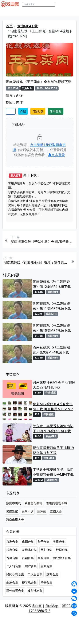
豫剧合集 (28, 542)
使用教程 (56, 111)
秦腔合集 (43, 558)
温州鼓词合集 (15, 591)
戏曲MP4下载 (27, 26)
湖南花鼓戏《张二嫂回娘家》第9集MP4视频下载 (51, 350)
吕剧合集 (28, 558)
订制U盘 (37, 111)
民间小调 (27, 511)
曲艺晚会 (53, 12)
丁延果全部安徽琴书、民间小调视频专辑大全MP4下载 (53, 472)
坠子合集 (43, 542)
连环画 (41, 511)
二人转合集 (13, 566)
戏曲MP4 (8, 12)
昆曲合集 (46, 550)
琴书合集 (46, 582)
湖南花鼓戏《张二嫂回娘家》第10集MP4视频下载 (52, 328)
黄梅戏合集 (29, 550)
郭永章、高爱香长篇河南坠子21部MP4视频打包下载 (53, 428)
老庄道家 (12, 511)
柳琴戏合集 (29, 582)
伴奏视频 (51, 392)
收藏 (11, 111)
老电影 (39, 12)
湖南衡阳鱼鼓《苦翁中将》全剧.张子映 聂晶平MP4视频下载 (43, 241)
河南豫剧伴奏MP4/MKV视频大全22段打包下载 (54, 385)
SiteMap (52, 605)
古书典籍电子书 (56, 503)
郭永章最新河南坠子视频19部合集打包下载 (53, 450)
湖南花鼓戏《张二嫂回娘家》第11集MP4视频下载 (52, 306)
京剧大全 (56, 511)
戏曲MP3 (25, 12)
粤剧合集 (59, 542)
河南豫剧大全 (15, 520)
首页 (9, 26)
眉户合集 (31, 566)
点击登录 (56, 155)
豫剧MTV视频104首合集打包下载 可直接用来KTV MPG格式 (54, 407)
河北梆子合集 (62, 558)
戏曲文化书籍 (33, 503)
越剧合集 (12, 550)
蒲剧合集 (46, 566)
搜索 (60, 4)
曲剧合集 (12, 582)
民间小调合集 (15, 574)
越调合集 (52, 574)
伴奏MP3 (70, 12)
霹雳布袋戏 (13, 503)
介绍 (23, 111)
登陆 (73, 4)
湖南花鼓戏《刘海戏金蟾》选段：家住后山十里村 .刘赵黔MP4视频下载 (36, 262)
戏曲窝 (37, 605)
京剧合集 (12, 542)
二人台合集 (35, 574)
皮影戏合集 (35, 591)
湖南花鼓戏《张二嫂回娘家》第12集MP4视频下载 (52, 284)
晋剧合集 (12, 558)
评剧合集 (62, 550)
